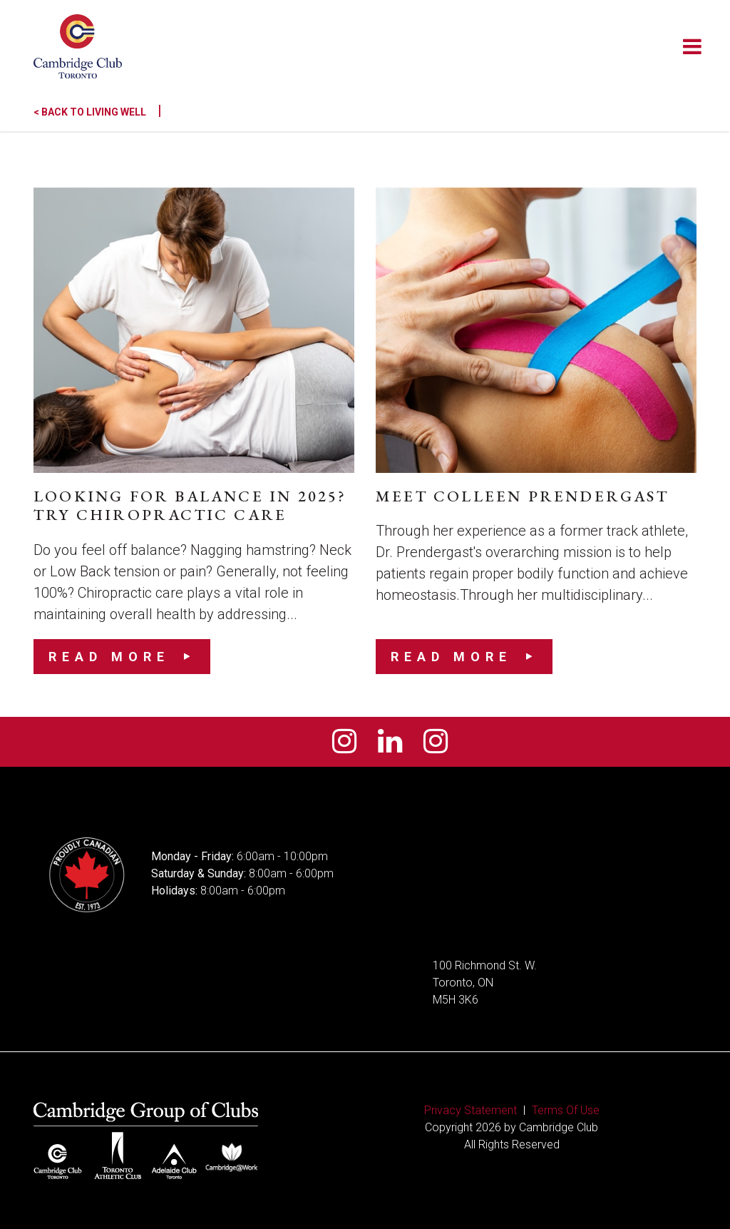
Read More (109, 656)
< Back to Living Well (98, 112)
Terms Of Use (566, 1110)
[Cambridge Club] (78, 46)
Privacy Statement (470, 1110)
